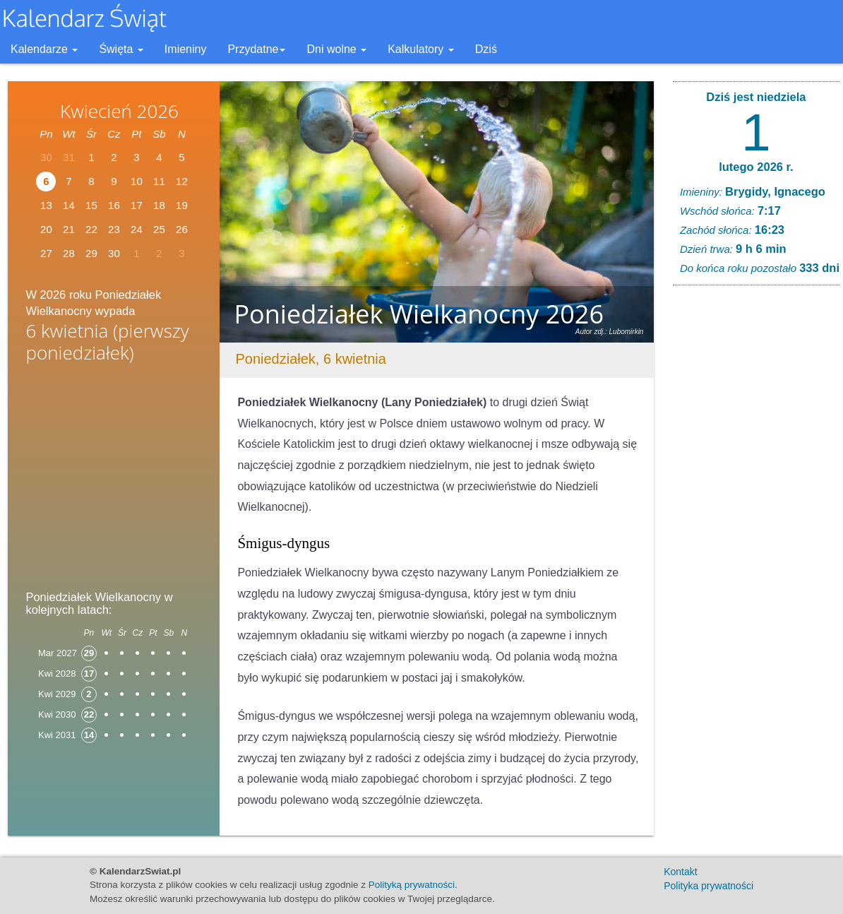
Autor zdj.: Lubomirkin (609, 332)
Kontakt (680, 871)
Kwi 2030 (57, 714)
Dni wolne (336, 49)
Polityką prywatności (412, 884)
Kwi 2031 (57, 735)
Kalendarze (44, 49)
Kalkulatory (421, 49)
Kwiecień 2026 (119, 111)
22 (91, 229)
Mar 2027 (57, 653)
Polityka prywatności (708, 885)
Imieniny (186, 49)
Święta (121, 49)
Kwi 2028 (57, 673)
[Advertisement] (114, 481)
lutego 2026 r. (756, 166)
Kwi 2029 (57, 694)
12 (182, 181)
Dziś (486, 49)
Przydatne (256, 49)
